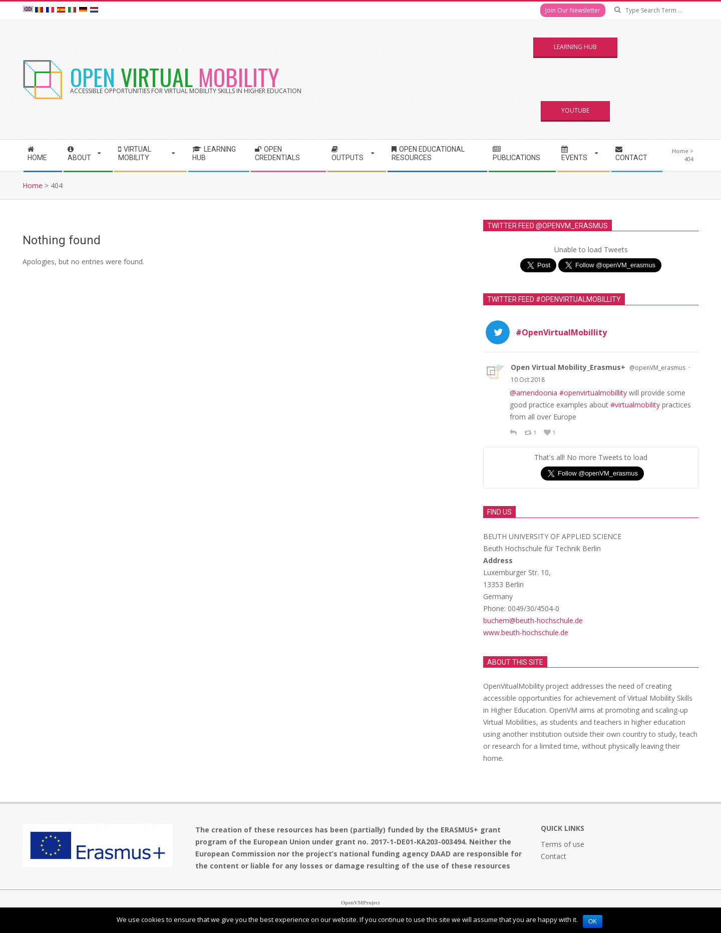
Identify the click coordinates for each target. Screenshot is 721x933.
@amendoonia (533, 392)
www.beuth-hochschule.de (525, 632)
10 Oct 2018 (528, 379)
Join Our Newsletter (572, 10)
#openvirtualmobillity (593, 392)
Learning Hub (575, 47)
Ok (592, 921)
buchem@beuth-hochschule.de (533, 620)
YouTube (575, 110)
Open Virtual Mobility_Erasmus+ (568, 367)
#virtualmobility (635, 404)
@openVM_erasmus (657, 367)
